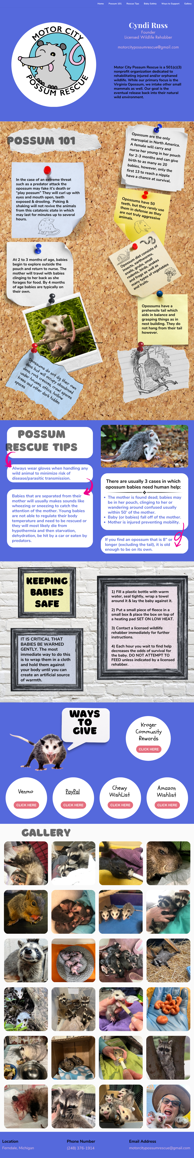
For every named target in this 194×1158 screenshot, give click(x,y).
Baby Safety (150, 3)
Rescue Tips (133, 3)
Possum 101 (115, 3)
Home (100, 3)
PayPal (73, 792)
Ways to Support (170, 3)
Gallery (188, 3)
